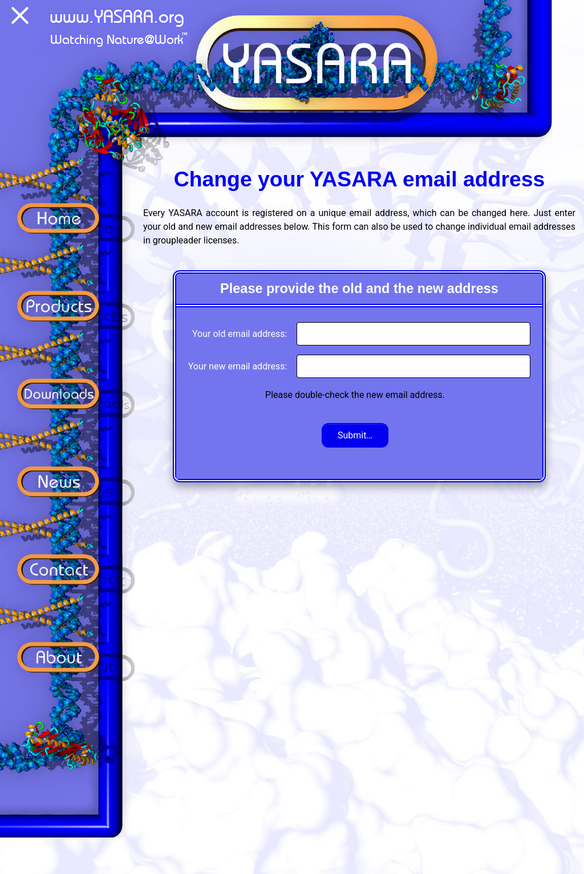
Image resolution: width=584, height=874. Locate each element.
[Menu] (20, 17)
